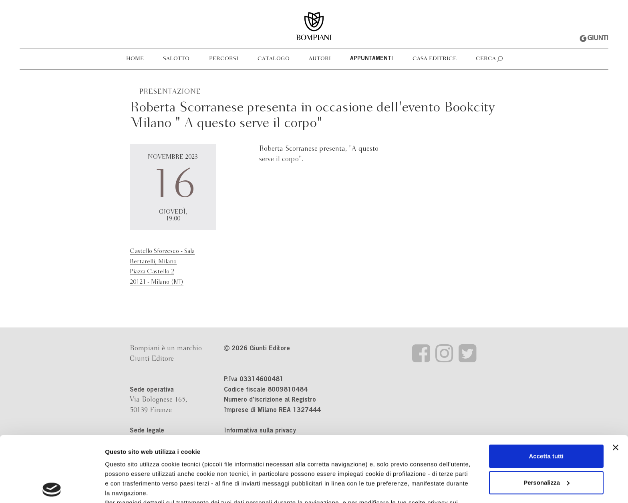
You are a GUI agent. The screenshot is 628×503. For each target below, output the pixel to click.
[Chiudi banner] (615, 382)
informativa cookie (255, 446)
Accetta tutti (546, 390)
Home (135, 58)
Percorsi (223, 58)
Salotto (176, 58)
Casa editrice (435, 58)
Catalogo (274, 58)
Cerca (486, 58)
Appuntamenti (371, 59)
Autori (320, 58)
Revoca (413, 466)
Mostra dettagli (126, 487)
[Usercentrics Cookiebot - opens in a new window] (52, 487)
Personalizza (546, 417)
